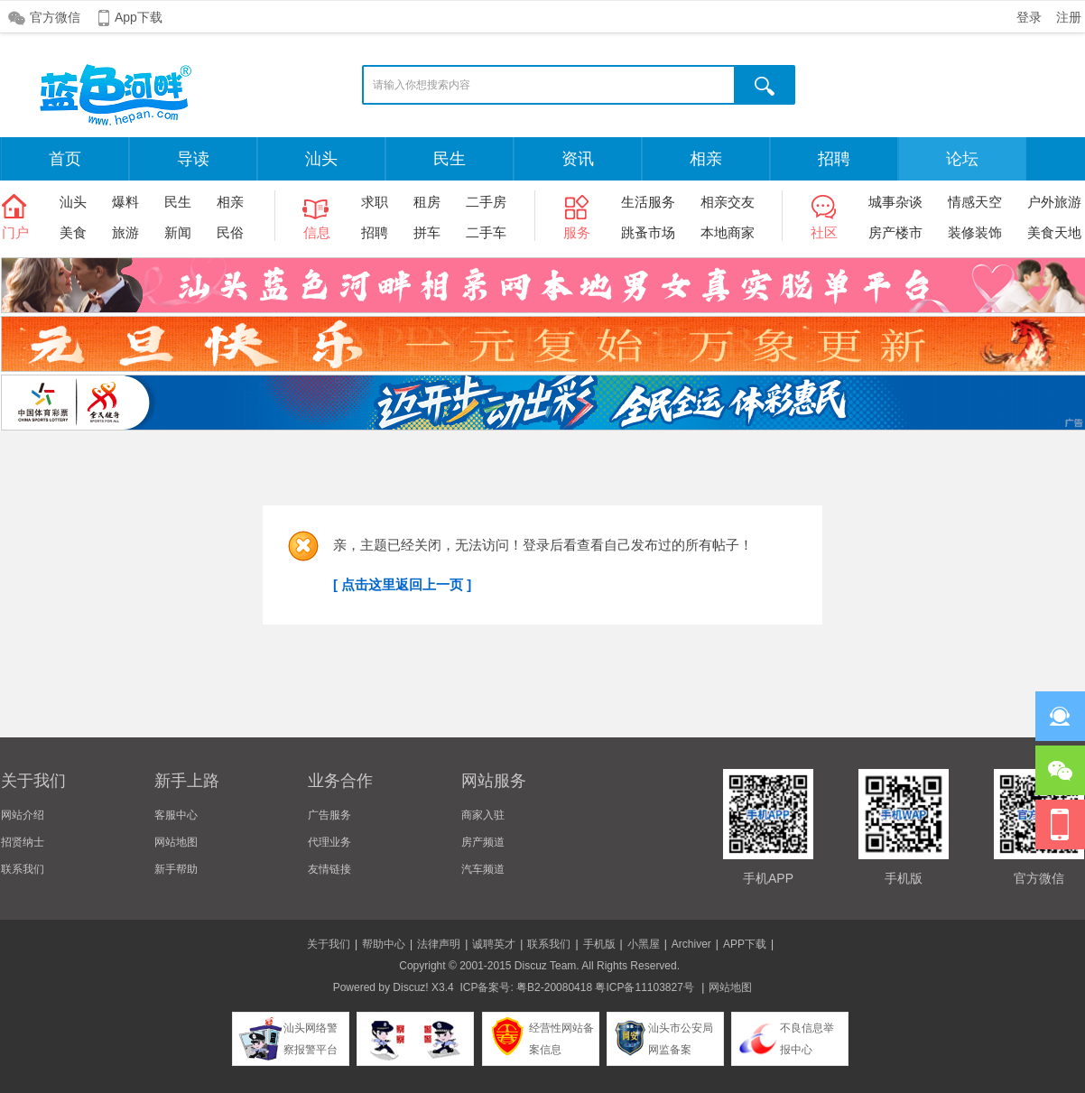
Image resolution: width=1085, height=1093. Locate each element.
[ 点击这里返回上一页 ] (402, 584)
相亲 (706, 159)
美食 (73, 232)
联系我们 (22, 869)
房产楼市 (895, 232)
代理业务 (329, 842)
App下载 (138, 17)
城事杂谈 (895, 201)
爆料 (125, 201)
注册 (1068, 17)
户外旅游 (1054, 201)
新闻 (177, 232)
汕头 (321, 159)
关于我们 (328, 944)
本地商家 (727, 232)
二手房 (486, 201)
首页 (65, 159)
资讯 (577, 159)
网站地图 (176, 842)
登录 (1029, 17)
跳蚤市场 (648, 232)
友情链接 (329, 869)
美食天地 (1054, 232)
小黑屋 (643, 944)
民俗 (230, 232)
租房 (426, 201)
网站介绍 (22, 815)
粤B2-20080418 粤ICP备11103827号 (605, 987)
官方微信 (55, 17)
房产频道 (483, 842)
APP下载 (744, 944)
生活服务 (648, 201)
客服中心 (176, 815)
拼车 (426, 232)
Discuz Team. (547, 965)
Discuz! (410, 987)
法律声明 (438, 944)
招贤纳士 (22, 842)
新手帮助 (176, 869)
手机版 (599, 944)
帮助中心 (383, 944)
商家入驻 (483, 815)
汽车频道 (483, 869)
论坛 (962, 159)
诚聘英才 (493, 944)
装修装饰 (975, 232)
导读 (193, 159)
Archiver (691, 944)
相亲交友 (727, 201)
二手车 (486, 232)
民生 (449, 159)
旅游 (125, 232)
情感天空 (975, 201)
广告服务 (329, 815)
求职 (374, 201)
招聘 (834, 159)
